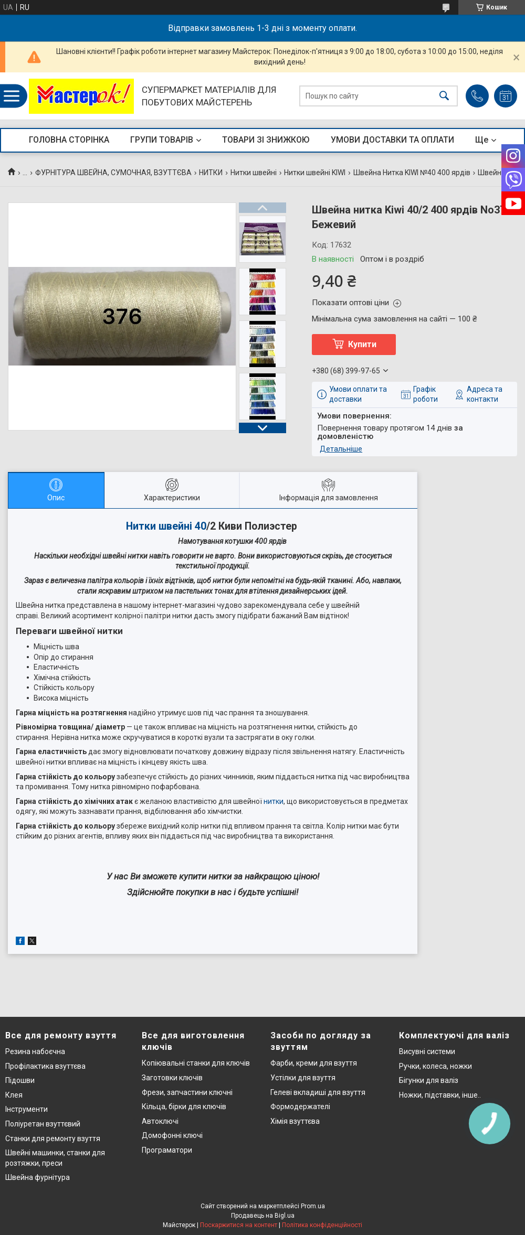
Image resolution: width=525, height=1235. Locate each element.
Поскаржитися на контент (238, 1225)
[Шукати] (444, 96)
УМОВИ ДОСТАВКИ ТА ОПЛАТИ (392, 140)
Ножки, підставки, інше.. (440, 1095)
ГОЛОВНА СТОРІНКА (69, 140)
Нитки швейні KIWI (314, 172)
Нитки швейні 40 (166, 526)
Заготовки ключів (172, 1077)
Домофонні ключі (172, 1135)
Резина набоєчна (35, 1051)
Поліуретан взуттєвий (42, 1124)
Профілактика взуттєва (45, 1066)
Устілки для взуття (302, 1077)
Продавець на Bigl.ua (263, 1215)
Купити (362, 344)
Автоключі (160, 1121)
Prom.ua (313, 1206)
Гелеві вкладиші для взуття (317, 1092)
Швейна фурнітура (37, 1177)
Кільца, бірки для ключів (184, 1106)
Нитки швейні (253, 172)
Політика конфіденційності (322, 1225)
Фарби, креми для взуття (313, 1063)
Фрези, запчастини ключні (187, 1092)
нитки (274, 801)
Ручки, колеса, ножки (435, 1066)
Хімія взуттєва (295, 1121)
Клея (14, 1095)
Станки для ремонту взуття (52, 1138)
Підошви (20, 1080)
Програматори (167, 1150)
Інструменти (26, 1109)
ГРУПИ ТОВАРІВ (161, 140)
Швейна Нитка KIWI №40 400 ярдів (411, 172)
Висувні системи (427, 1051)
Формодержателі (300, 1106)
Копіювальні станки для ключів (196, 1063)
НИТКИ (211, 172)
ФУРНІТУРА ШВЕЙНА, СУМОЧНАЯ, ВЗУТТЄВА (113, 172)
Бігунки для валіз (428, 1080)
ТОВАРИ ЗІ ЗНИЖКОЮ (266, 140)
